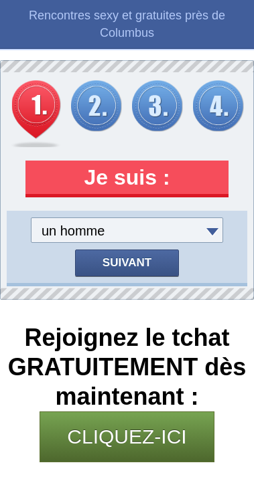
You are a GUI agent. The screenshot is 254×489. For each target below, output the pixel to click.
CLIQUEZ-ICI (126, 436)
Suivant (127, 262)
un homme (73, 230)
